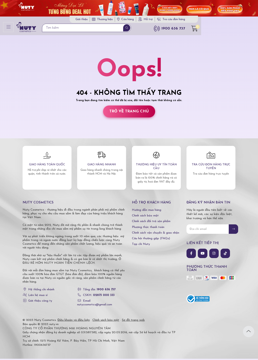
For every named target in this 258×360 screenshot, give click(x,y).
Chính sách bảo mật (145, 217)
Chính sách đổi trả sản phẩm (151, 222)
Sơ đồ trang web (133, 321)
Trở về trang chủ (129, 113)
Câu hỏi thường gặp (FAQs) (151, 239)
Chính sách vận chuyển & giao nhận (155, 234)
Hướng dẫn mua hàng (146, 211)
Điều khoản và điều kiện (73, 321)
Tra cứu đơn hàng (208, 20)
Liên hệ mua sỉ (38, 296)
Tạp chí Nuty (141, 245)
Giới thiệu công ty (40, 302)
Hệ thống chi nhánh (41, 290)
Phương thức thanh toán (148, 228)
